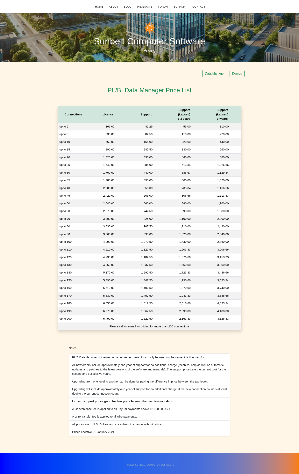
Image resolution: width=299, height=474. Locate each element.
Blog (128, 6)
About (113, 6)
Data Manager (214, 73)
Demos (237, 73)
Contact (198, 6)
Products (145, 6)
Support (180, 6)
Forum (163, 6)
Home (99, 6)
